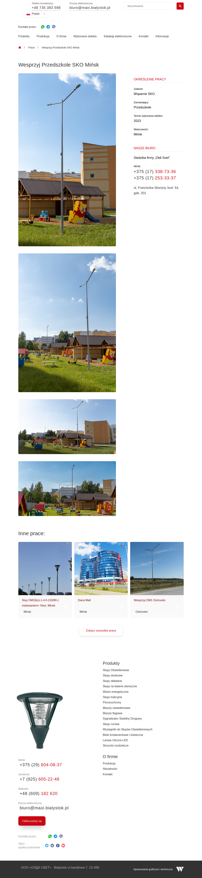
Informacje (162, 36)
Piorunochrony (112, 702)
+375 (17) (155, 171)
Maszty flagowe (112, 713)
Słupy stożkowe (113, 675)
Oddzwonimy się (32, 820)
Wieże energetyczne (116, 691)
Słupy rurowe (111, 724)
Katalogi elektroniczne (118, 36)
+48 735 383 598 (46, 8)
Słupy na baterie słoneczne (120, 686)
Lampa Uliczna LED (115, 740)
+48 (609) (38, 793)
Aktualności (110, 768)
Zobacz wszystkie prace (101, 630)
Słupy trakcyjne (112, 697)
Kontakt (143, 36)
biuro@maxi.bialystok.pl (90, 8)
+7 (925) (38, 779)
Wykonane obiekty (85, 36)
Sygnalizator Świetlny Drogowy (122, 718)
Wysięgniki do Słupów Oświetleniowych (127, 729)
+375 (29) (40, 764)
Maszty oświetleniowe (116, 707)
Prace (31, 47)
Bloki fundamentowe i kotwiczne (123, 734)
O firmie (61, 36)
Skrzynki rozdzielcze (116, 745)
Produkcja (43, 36)
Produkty (24, 36)
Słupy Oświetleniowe (116, 670)
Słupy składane (112, 680)
